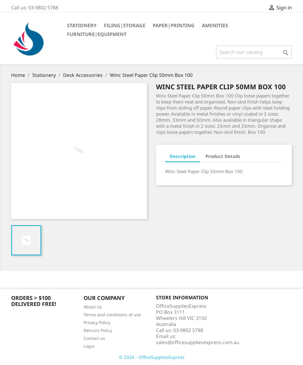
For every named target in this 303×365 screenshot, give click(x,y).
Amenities (215, 25)
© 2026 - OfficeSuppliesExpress (151, 357)
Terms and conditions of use (112, 314)
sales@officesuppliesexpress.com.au (197, 342)
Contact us (94, 338)
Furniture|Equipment (96, 34)
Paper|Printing (174, 25)
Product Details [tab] (223, 156)
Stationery (82, 25)
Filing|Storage (124, 25)
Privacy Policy (97, 322)
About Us (93, 307)
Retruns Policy (98, 330)
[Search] (254, 52)
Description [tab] (183, 156)
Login (89, 346)
